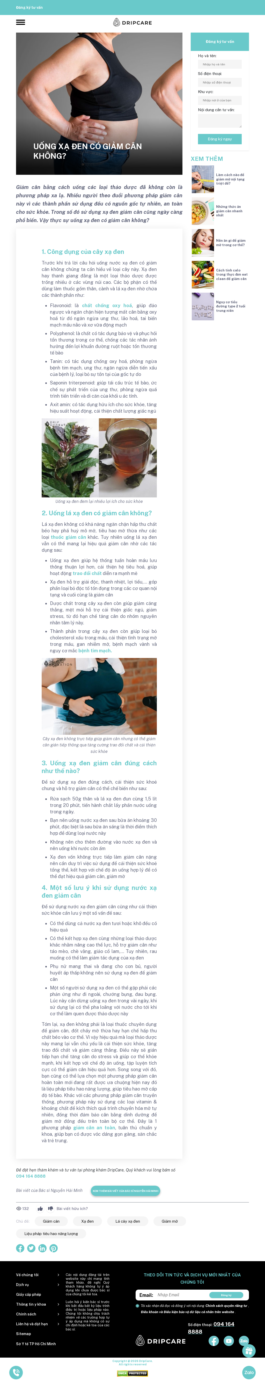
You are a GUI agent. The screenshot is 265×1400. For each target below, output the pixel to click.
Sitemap (23, 1334)
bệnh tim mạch (94, 650)
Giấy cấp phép (28, 1294)
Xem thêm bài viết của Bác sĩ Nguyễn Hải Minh (125, 1190)
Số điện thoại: (210, 73)
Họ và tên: (207, 56)
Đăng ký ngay (220, 139)
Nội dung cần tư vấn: (216, 110)
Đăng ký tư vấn (29, 7)
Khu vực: (205, 91)
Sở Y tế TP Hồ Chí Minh (36, 1344)
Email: (146, 1295)
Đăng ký (226, 1295)
